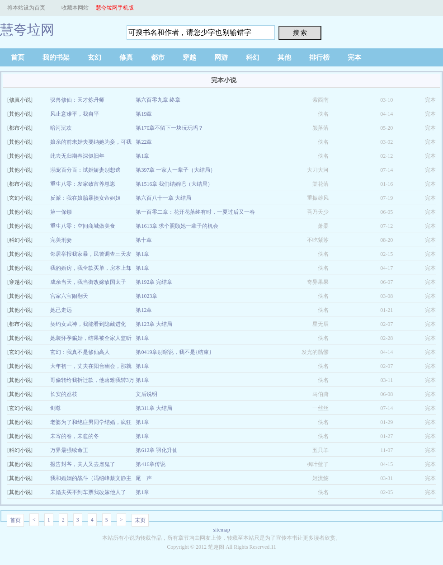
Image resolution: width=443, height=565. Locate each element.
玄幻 (94, 57)
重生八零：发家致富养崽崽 (82, 184)
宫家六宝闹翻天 (69, 296)
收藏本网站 (75, 8)
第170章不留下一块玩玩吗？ (169, 128)
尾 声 (144, 478)
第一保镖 (61, 212)
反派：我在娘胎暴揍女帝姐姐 (85, 198)
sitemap (221, 530)
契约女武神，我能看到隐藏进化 (88, 324)
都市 (158, 57)
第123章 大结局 (154, 324)
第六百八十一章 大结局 (163, 198)
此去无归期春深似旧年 (77, 156)
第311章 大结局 (154, 408)
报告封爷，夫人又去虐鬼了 (82, 464)
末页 (140, 520)
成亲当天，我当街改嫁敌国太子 (88, 282)
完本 (354, 57)
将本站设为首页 (26, 8)
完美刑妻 (61, 240)
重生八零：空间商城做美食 (82, 226)
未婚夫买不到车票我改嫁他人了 (88, 492)
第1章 (142, 156)
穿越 (189, 57)
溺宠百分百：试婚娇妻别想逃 (85, 170)
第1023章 (146, 296)
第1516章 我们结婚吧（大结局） (174, 184)
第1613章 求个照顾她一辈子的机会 (177, 226)
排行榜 (319, 57)
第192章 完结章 (154, 282)
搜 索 (300, 32)
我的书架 (56, 57)
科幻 (252, 57)
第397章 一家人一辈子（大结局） (176, 170)
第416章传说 (150, 464)
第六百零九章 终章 (158, 100)
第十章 (144, 240)
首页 (17, 57)
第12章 (144, 310)
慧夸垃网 (27, 29)
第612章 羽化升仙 (157, 450)
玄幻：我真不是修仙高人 (80, 352)
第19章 (144, 114)
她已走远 (61, 310)
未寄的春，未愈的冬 (74, 436)
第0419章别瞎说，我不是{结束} (174, 352)
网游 (221, 57)
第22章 (144, 142)
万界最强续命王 (69, 450)
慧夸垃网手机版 (115, 8)
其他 (284, 57)
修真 (126, 57)
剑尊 (55, 408)
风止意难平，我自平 (74, 114)
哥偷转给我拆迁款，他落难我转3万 (92, 380)
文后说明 (146, 394)
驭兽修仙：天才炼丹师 (77, 100)
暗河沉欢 (61, 128)
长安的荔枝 (63, 394)
